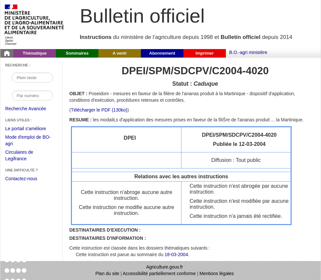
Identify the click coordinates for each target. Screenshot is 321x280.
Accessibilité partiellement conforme (159, 273)
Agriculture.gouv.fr (164, 267)
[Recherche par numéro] (32, 95)
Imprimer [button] (204, 53)
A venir (119, 53)
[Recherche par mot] (32, 77)
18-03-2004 (176, 254)
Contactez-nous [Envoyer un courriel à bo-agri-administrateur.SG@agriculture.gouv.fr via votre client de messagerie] (21, 178)
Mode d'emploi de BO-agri (28, 141)
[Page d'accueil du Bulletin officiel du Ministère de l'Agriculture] (6, 53)
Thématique (35, 53)
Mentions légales (216, 273)
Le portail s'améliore (30, 129)
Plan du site (107, 273)
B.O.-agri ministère (248, 52)
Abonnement (162, 53)
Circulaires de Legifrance (24, 156)
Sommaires (77, 53)
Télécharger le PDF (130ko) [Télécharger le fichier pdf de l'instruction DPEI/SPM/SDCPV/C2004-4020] (99, 110)
